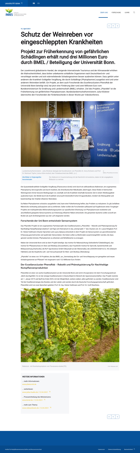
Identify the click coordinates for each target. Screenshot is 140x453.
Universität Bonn (14, 3)
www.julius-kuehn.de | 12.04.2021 (36, 392)
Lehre (127, 12)
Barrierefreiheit (129, 449)
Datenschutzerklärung (114, 449)
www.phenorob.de (29, 384)
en (38, 3)
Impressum (101, 449)
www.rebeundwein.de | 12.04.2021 (37, 408)
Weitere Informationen (33, 377)
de (34, 3)
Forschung (116, 12)
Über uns (104, 12)
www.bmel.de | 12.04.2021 (34, 400)
